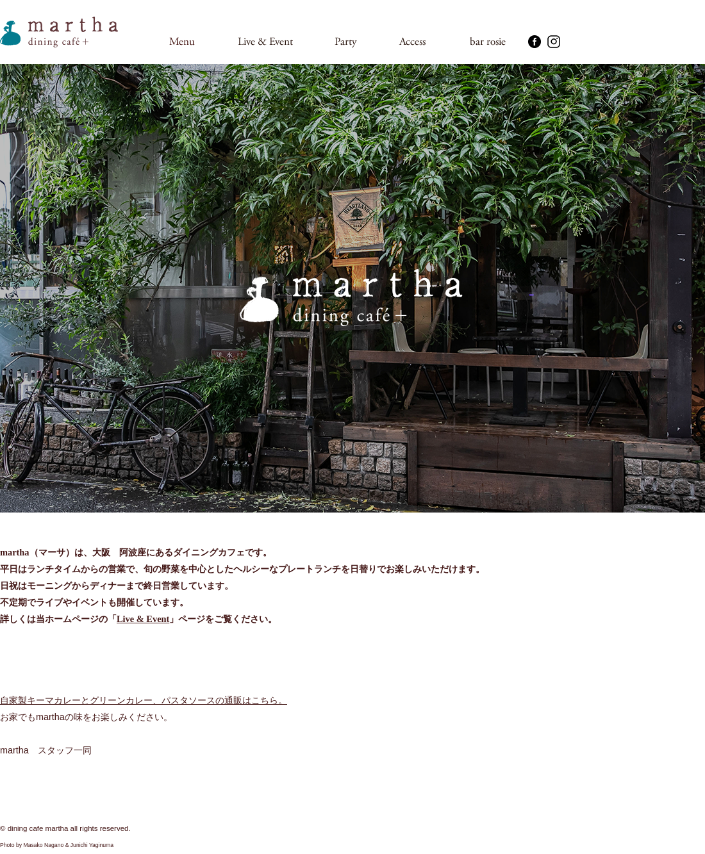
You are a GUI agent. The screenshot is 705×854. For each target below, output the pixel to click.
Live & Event (143, 619)
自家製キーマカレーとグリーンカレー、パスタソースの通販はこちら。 (143, 700)
